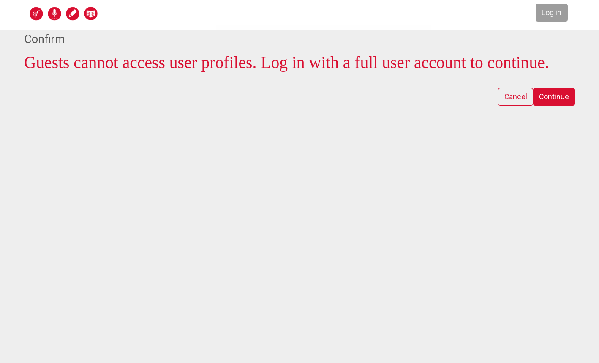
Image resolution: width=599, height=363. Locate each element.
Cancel (514, 97)
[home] (96, 13)
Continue (554, 97)
